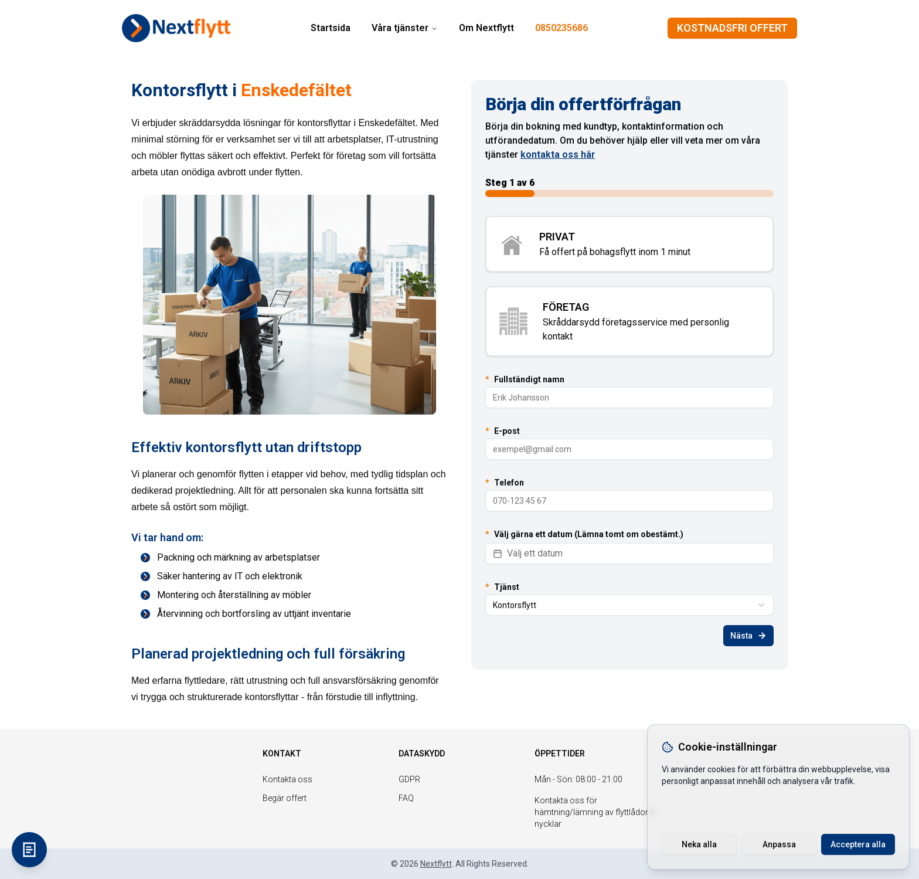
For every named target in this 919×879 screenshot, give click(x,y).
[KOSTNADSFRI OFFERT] (29, 849)
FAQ (406, 798)
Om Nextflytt (486, 27)
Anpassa (779, 844)
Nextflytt (436, 863)
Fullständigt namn (524, 379)
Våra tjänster (405, 27)
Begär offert (285, 798)
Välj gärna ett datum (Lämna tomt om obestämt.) (584, 534)
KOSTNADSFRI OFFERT (732, 28)
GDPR (409, 779)
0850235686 (561, 27)
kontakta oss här (557, 154)
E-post (502, 431)
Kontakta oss (287, 779)
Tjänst (502, 587)
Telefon (504, 482)
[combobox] (629, 605)
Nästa (748, 635)
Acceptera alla (858, 844)
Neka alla (699, 844)
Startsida (330, 27)
